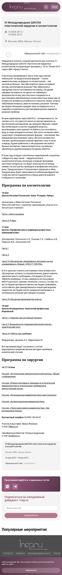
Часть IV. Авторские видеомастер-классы (22, 299)
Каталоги (30, 20)
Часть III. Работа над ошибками (17, 333)
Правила (20, 553)
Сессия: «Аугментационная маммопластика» (23, 401)
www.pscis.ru (53, 53)
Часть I (5, 248)
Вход (54, 7)
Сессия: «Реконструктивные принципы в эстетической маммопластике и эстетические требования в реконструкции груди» (28, 386)
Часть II (5, 255)
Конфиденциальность (39, 553)
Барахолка (29, 14)
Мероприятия (30, 9)
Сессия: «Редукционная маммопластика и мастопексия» (29, 395)
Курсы (27, 3)
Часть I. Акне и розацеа (13, 214)
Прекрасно (31, 570)
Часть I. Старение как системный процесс (22, 318)
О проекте (8, 553)
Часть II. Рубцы (9, 220)
